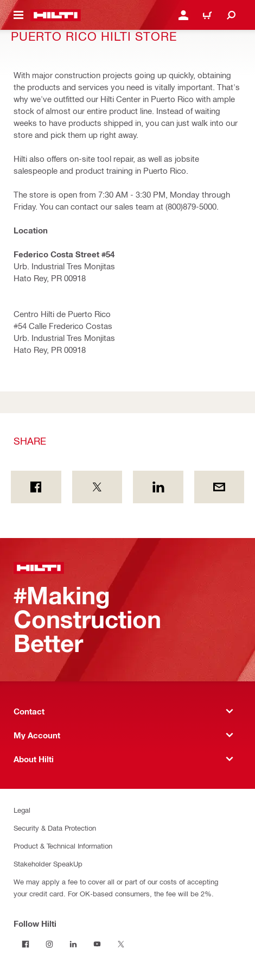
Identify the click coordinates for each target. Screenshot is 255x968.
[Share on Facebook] (36, 487)
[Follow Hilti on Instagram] (49, 944)
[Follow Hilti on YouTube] (97, 944)
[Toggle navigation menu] (18, 15)
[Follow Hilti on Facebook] (25, 944)
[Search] (231, 15)
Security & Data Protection (55, 828)
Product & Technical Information (63, 846)
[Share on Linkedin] (158, 487)
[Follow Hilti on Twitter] (121, 944)
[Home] (55, 15)
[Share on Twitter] (97, 487)
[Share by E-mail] (219, 487)
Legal (22, 810)
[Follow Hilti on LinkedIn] (73, 944)
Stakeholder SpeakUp (48, 863)
